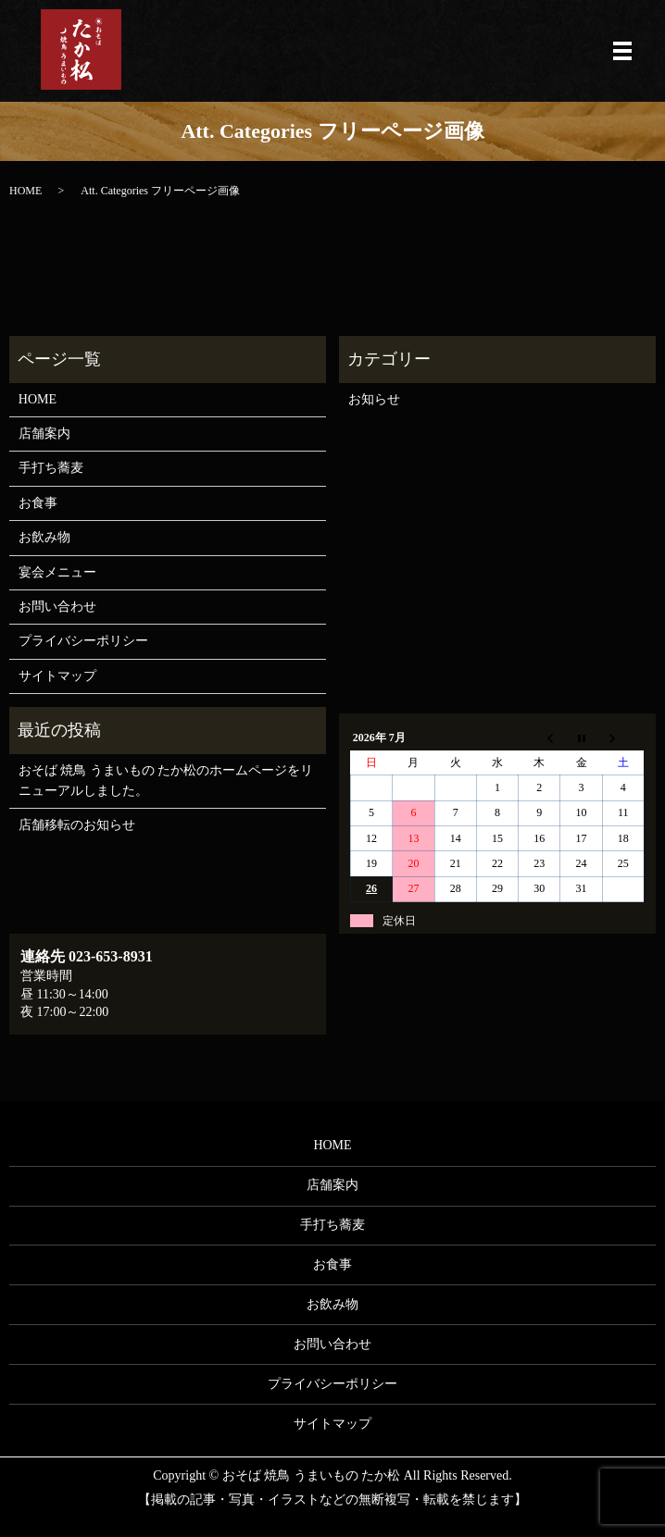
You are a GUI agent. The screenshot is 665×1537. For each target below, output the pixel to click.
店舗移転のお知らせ (77, 825)
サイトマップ (57, 676)
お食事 (38, 503)
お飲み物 (44, 537)
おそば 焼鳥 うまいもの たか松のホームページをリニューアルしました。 (166, 780)
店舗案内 (44, 433)
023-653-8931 (111, 956)
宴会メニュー (57, 572)
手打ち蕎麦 (51, 468)
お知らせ (374, 399)
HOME (25, 190)
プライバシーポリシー (83, 641)
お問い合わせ (57, 607)
